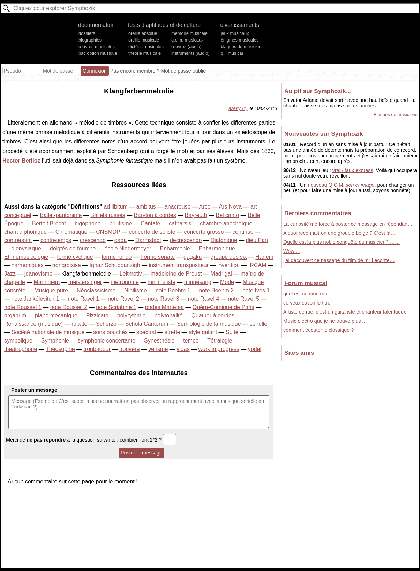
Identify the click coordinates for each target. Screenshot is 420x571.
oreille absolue (142, 33)
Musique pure (51, 290)
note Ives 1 (256, 290)
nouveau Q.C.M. (341, 185)
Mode (227, 282)
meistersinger (85, 282)
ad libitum (115, 207)
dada (120, 240)
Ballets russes (107, 215)
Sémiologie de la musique (209, 324)
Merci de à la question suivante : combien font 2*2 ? (91, 440)
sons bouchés (110, 332)
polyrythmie (131, 315)
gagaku (192, 257)
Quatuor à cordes (212, 315)
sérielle (258, 324)
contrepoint (18, 240)
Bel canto (227, 215)
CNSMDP (108, 232)
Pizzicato (97, 315)
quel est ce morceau (306, 293)
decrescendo (186, 240)
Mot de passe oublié (183, 71)
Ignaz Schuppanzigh (115, 265)
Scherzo (106, 324)
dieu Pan (257, 240)
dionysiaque (26, 248)
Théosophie (60, 349)
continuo (243, 232)
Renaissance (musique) (33, 324)
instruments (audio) (190, 53)
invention (228, 265)
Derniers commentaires (317, 213)
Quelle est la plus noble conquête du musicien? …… (341, 242)
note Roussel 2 (69, 307)
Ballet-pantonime (61, 215)
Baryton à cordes (155, 215)
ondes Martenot (164, 307)
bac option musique (97, 53)
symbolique (18, 341)
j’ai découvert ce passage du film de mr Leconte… (339, 260)
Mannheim (47, 282)
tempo (190, 341)
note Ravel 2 (123, 299)
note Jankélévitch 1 (35, 299)
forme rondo (117, 257)
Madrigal (221, 274)
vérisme (158, 349)
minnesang (197, 282)
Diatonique (223, 240)
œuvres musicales (96, 46)
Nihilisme (135, 290)
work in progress (218, 349)
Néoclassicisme (96, 290)
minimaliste (161, 282)
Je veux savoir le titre (306, 303)
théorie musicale (144, 53)
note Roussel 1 (23, 307)
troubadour (96, 349)
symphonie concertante (106, 341)
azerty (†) (237, 108)
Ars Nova (230, 207)
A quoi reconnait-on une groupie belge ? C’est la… (339, 233)
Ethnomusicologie (26, 257)
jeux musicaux (235, 33)
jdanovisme (38, 274)
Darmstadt (148, 240)
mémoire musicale (189, 33)
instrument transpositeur (179, 265)
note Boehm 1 (173, 290)
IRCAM (257, 265)
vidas (183, 349)
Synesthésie (159, 341)
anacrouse (178, 207)
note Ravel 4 (203, 299)
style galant (203, 332)
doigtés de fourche (73, 248)
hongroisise (66, 265)
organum (15, 315)
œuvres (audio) (186, 46)
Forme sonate (157, 257)
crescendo (93, 240)
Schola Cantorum (146, 324)
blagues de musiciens (242, 46)
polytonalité (168, 315)
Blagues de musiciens (396, 114)
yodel (254, 349)
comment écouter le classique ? (318, 330)
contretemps (55, 240)
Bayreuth (196, 215)
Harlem (264, 257)
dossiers (86, 33)
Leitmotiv (131, 274)
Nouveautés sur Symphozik (323, 133)
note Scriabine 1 (116, 307)
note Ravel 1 (83, 299)
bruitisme (121, 223)
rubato (79, 324)
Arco (205, 207)
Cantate (150, 223)
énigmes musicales (240, 40)
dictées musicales (146, 46)
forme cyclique (75, 257)
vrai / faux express (352, 170)
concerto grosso (204, 232)
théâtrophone (20, 349)
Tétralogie (219, 341)
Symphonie (55, 341)
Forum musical (305, 282)
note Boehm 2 (216, 290)
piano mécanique (56, 315)
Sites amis (299, 352)
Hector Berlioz (21, 161)
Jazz (10, 274)
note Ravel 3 (163, 299)
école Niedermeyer (127, 248)
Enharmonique (217, 248)
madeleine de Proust (176, 274)
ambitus (146, 207)
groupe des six (228, 257)
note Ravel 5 (243, 299)
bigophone (88, 223)
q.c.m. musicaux (187, 40)
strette (172, 332)
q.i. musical (232, 53)
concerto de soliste (152, 232)
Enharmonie (175, 248)
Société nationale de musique (47, 332)
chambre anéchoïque (226, 223)
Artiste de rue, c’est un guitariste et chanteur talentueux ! (346, 312)
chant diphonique (25, 232)
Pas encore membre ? (135, 71)
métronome (125, 282)
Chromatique (71, 232)
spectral (146, 332)
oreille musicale (143, 40)
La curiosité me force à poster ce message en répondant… (348, 224)
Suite (232, 332)
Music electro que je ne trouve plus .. (324, 321)
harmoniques (27, 265)
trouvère (129, 349)
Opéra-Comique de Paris (223, 307)
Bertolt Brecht (49, 223)
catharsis (180, 223)
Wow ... (291, 251)
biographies (90, 40)
